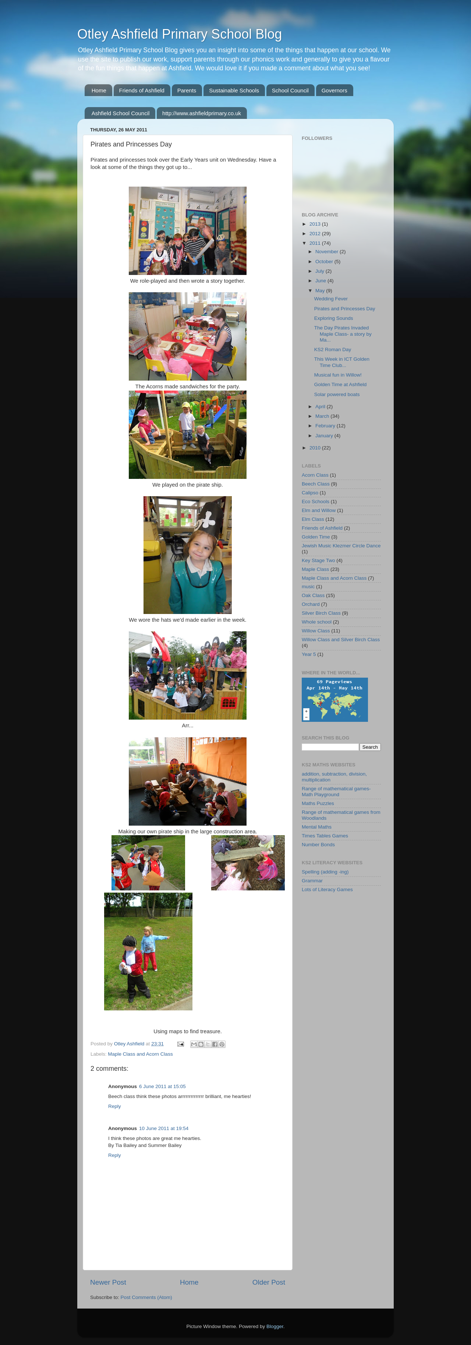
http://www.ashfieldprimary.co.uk (201, 113)
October (324, 261)
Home (99, 90)
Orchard (311, 604)
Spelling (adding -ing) (325, 872)
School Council (290, 90)
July (320, 271)
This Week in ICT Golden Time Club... (341, 362)
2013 (315, 224)
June (321, 280)
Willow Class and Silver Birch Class (341, 639)
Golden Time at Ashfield (340, 384)
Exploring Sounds (333, 318)
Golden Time (316, 537)
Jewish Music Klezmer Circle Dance (341, 545)
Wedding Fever (331, 298)
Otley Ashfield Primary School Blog (179, 34)
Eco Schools (315, 501)
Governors (334, 90)
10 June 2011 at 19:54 (163, 1128)
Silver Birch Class (321, 613)
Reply (114, 1106)
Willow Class (316, 630)
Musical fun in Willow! (338, 375)
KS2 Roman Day (332, 349)
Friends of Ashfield (141, 90)
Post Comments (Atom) (146, 1297)
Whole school (317, 622)
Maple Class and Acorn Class (140, 1054)
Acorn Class (315, 475)
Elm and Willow (319, 510)
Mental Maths (317, 827)
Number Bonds (318, 844)
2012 (315, 233)
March (322, 416)
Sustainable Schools (234, 90)
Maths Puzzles (318, 803)
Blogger (274, 1326)
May (320, 290)
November (327, 251)
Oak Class (313, 595)
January (324, 435)
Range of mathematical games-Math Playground (336, 791)
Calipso (310, 492)
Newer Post (108, 1282)
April (321, 406)
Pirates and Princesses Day (344, 308)
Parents (186, 90)
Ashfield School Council (121, 113)
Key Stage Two (318, 560)
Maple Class (315, 569)
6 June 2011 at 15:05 (162, 1086)
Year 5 (309, 654)
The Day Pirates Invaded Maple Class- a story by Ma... (343, 333)
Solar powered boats (337, 394)
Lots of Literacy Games (327, 889)
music (308, 586)
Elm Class (313, 519)
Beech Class (316, 484)
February (326, 425)
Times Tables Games (325, 836)
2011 (315, 243)
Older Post (268, 1282)
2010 (315, 448)
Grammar (312, 880)
